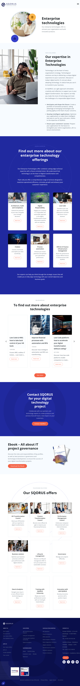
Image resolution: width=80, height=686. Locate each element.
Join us (5, 650)
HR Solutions (46, 631)
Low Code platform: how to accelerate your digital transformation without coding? (61, 343)
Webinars (25, 656)
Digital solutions (47, 645)
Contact (66, 657)
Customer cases (27, 654)
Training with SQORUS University (29, 639)
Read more (17, 220)
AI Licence (60, 680)
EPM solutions (46, 637)
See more (40, 375)
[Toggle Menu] (78, 3)
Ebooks (35, 654)
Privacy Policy (44, 680)
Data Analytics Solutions (49, 639)
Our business (6, 633)
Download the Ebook (17, 466)
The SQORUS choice (8, 638)
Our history (6, 631)
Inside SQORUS (7, 652)
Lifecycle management (29, 635)
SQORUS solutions (47, 650)
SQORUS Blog (31, 651)
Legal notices (52, 680)
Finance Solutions (47, 634)
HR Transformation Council (28, 632)
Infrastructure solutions (49, 647)
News (24, 651)
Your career (6, 655)
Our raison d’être (7, 636)
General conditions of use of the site (29, 680)
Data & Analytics (27, 642)
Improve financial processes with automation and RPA (40, 340)
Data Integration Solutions (49, 642)
